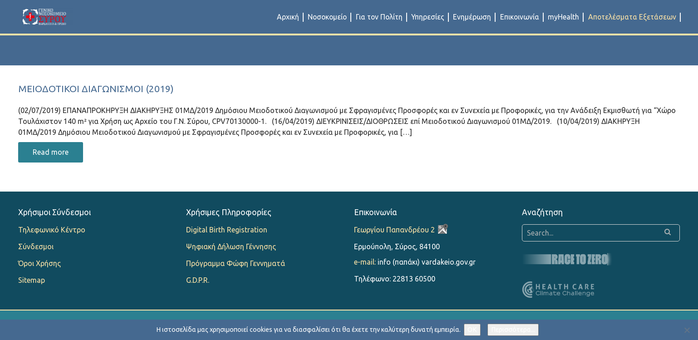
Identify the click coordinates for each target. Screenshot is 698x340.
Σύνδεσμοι (36, 246)
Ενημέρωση (472, 17)
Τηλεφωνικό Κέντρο (51, 230)
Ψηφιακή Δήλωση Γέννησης (231, 246)
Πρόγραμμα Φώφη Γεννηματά (235, 263)
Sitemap (31, 280)
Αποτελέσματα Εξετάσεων (632, 17)
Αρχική (288, 17)
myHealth (563, 17)
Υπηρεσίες (427, 17)
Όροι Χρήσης (39, 263)
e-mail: (365, 262)
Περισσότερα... (513, 329)
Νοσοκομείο (327, 17)
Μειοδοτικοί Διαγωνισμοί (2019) (96, 89)
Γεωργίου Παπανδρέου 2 (394, 230)
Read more (51, 152)
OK (472, 329)
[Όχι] (686, 330)
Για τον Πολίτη (379, 17)
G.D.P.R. (197, 280)
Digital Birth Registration (226, 230)
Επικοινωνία (519, 17)
